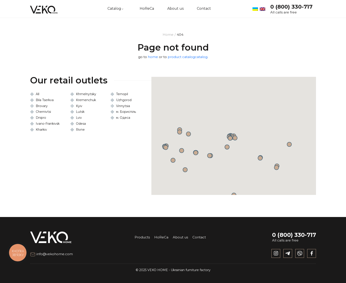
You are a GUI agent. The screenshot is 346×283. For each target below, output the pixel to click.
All (37, 94)
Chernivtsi (43, 112)
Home (168, 34)
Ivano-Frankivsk (48, 124)
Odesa (81, 124)
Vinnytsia (123, 106)
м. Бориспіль (126, 112)
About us (175, 9)
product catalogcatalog (187, 57)
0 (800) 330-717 (291, 7)
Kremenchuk (86, 100)
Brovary (42, 106)
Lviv (79, 118)
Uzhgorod (124, 100)
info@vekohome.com (51, 254)
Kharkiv (41, 130)
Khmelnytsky (86, 94)
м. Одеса (123, 118)
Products (142, 237)
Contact (204, 9)
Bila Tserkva (45, 100)
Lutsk (80, 112)
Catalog (114, 9)
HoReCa (147, 9)
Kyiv (79, 106)
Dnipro (41, 118)
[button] (227, 147)
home (153, 57)
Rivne (80, 130)
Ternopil (122, 94)
